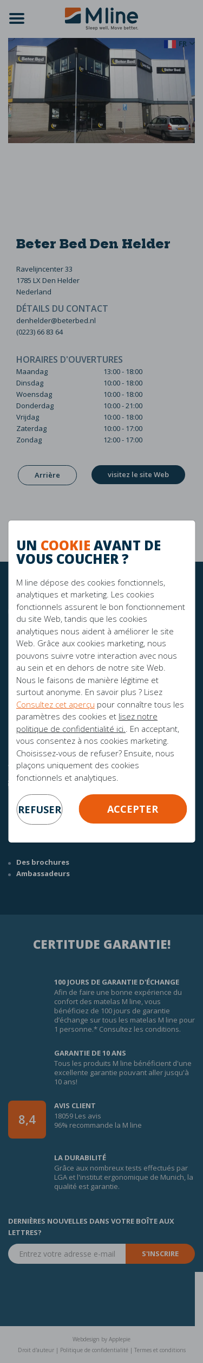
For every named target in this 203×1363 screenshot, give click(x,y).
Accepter (132, 808)
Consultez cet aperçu (55, 704)
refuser (39, 809)
